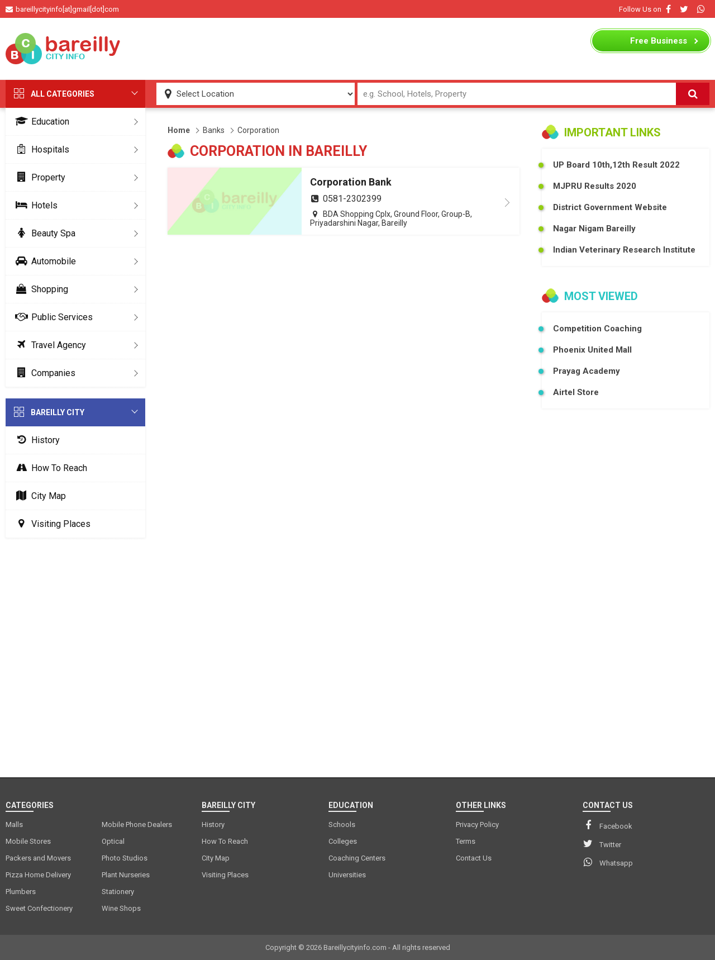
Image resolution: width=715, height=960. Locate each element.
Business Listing (658, 43)
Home (179, 130)
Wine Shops (121, 908)
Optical (113, 841)
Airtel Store (576, 392)
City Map (38, 496)
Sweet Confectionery (39, 908)
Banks (214, 130)
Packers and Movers (38, 858)
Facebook (607, 825)
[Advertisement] (357, 48)
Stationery (118, 891)
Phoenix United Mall (592, 350)
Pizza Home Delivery (38, 875)
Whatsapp (608, 862)
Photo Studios (124, 858)
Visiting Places (50, 524)
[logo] (64, 48)
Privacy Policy (477, 824)
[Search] (692, 94)
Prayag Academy (586, 371)
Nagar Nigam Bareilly (594, 229)
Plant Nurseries (126, 875)
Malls (14, 824)
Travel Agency (48, 345)
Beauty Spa (43, 233)
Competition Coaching (597, 329)
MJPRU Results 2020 (594, 186)
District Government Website (610, 207)
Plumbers (21, 891)
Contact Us (474, 858)
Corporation (258, 130)
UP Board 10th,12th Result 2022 (616, 165)
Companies (43, 373)
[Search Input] (517, 94)
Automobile (43, 261)
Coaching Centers (356, 858)
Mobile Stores (28, 841)
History (35, 440)
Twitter (602, 844)
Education (40, 121)
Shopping (39, 289)
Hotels (34, 205)
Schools (341, 824)
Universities (347, 875)
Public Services (52, 317)
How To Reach (49, 468)
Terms (465, 841)
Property (38, 177)
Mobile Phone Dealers (137, 824)
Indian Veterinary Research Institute (624, 250)
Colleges (342, 841)
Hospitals (40, 149)
